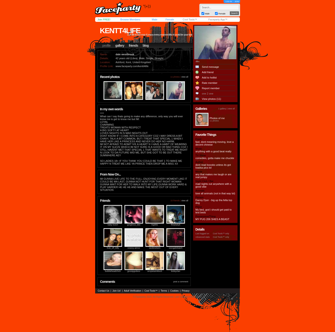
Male (154, 19)
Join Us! (116, 291)
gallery (119, 45)
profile (106, 45)
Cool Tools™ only (221, 233)
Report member (211, 88)
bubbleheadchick (113, 271)
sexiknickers (154, 248)
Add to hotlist (209, 77)
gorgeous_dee (134, 225)
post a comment (180, 281)
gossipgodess (133, 271)
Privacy (186, 291)
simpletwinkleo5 (154, 271)
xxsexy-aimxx (133, 248)
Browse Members (130, 19)
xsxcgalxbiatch (176, 248)
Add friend (208, 72)
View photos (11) (211, 99)
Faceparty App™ (218, 19)
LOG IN (228, 1)
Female (169, 19)
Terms (164, 291)
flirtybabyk (176, 225)
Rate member (210, 82)
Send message (210, 66)
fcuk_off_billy (113, 248)
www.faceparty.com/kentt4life (132, 66)
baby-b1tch (113, 225)
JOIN (237, 1)
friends (133, 45)
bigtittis (154, 225)
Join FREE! (104, 19)
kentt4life (120, 30)
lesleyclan (175, 271)
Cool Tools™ (190, 19)
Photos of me (217, 118)
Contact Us (103, 291)
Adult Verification (132, 291)
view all (184, 77)
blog (146, 45)
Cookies (174, 291)
